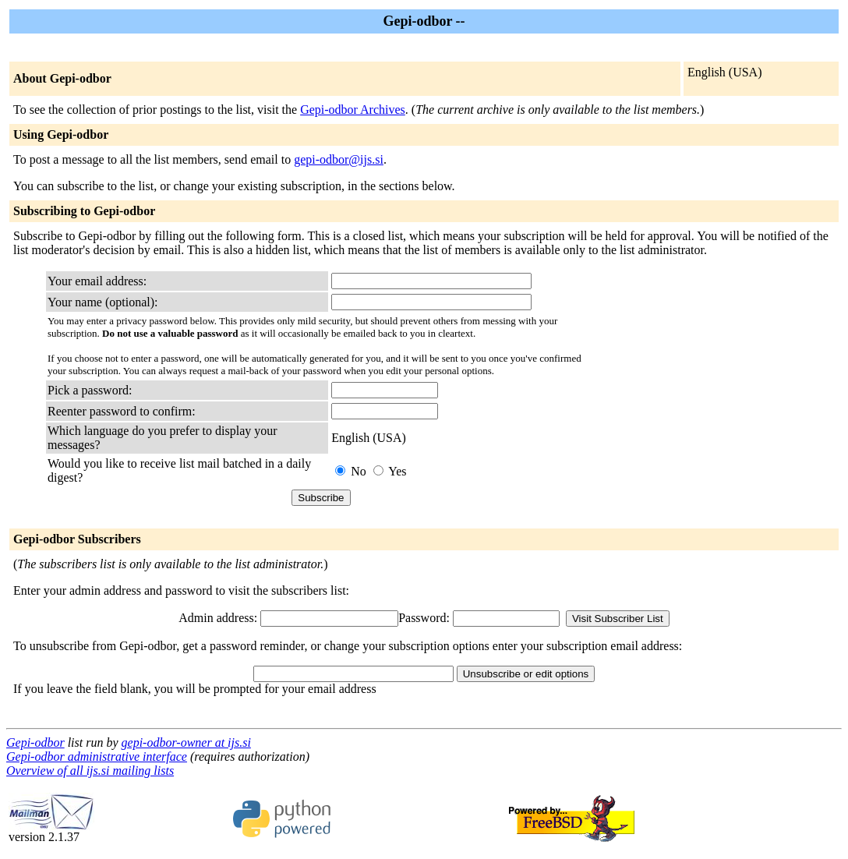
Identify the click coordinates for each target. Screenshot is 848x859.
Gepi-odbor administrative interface (96, 756)
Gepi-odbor (35, 742)
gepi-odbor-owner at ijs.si (186, 742)
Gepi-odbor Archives (352, 109)
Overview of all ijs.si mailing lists (90, 770)
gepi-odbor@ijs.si (338, 159)
